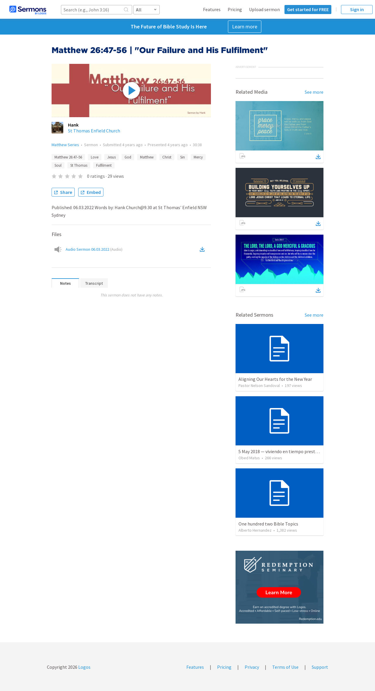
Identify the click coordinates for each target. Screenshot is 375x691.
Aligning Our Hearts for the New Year (275, 379)
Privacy (252, 667)
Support (320, 667)
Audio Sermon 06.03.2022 (94, 249)
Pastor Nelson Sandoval (259, 385)
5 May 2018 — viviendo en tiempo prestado (280, 451)
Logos (84, 667)
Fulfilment (104, 165)
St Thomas (78, 165)
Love (94, 157)
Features (212, 9)
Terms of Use (285, 667)
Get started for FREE (308, 9)
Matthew (147, 157)
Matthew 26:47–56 (68, 157)
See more (314, 92)
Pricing (235, 9)
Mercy (198, 157)
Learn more (244, 26)
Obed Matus (249, 457)
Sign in (357, 9)
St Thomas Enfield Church (94, 131)
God (128, 157)
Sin (182, 157)
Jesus (111, 157)
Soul (58, 165)
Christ (166, 157)
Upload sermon (264, 9)
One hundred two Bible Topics (268, 524)
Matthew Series (65, 144)
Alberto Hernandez (255, 530)
